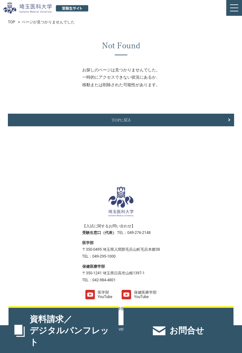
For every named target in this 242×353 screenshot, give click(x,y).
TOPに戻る (121, 120)
